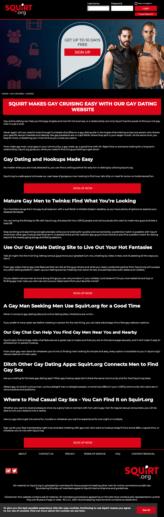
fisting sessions (52, 237)
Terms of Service (95, 453)
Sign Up (82, 52)
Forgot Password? (146, 14)
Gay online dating (13, 121)
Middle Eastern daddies (92, 209)
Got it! (146, 510)
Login (146, 8)
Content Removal (143, 453)
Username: (93, 3)
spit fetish (84, 135)
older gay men (18, 146)
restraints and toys (140, 278)
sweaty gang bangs (28, 237)
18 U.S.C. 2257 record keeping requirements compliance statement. (100, 499)
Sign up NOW (82, 188)
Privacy (70, 453)
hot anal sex (78, 121)
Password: (116, 3)
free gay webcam (130, 322)
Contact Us (46, 453)
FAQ (117, 453)
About (22, 453)
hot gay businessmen (45, 209)
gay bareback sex (64, 135)
